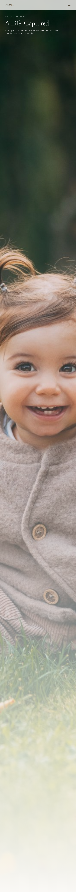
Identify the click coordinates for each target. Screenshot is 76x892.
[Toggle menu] (69, 4)
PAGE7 (10, 4)
